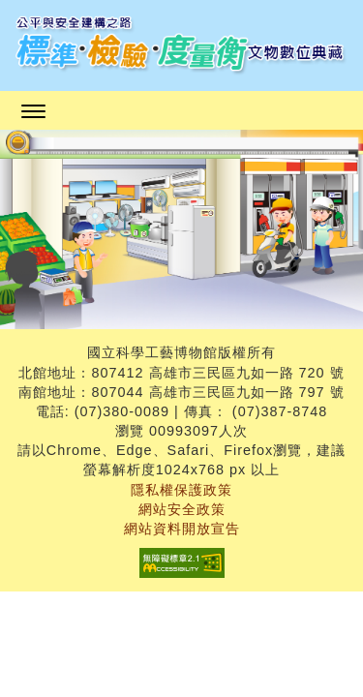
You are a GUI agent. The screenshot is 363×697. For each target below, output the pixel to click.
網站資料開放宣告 (182, 528)
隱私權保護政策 (181, 490)
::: (188, 173)
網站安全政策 (182, 509)
